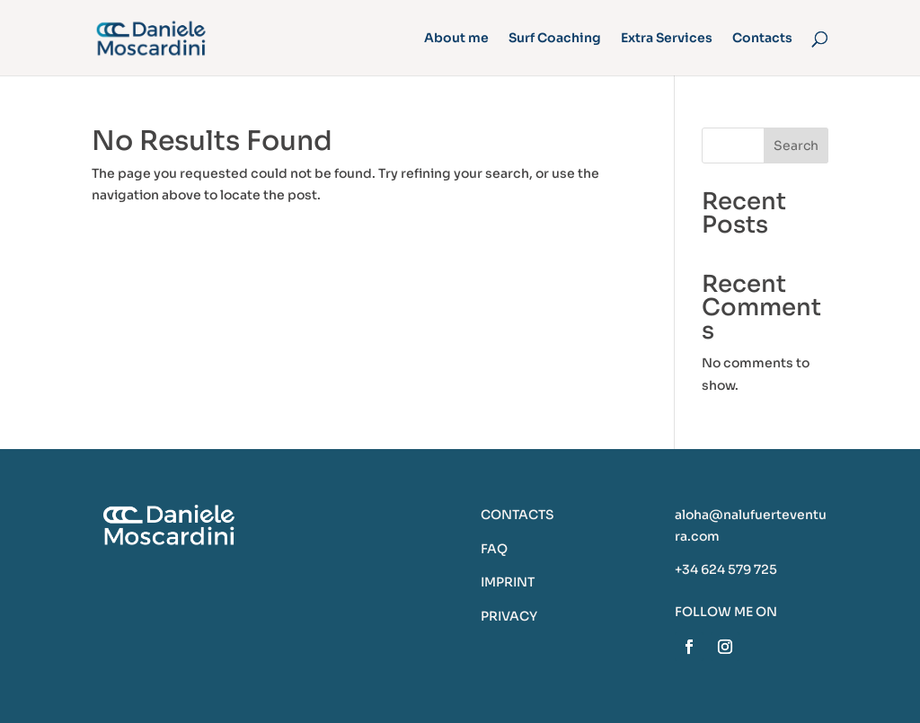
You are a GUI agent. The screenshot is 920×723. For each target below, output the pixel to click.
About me (456, 38)
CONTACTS (517, 515)
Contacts (762, 38)
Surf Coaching (555, 38)
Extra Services (666, 38)
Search (796, 145)
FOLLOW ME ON (726, 612)
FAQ (494, 549)
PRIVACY (509, 616)
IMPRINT (508, 582)
